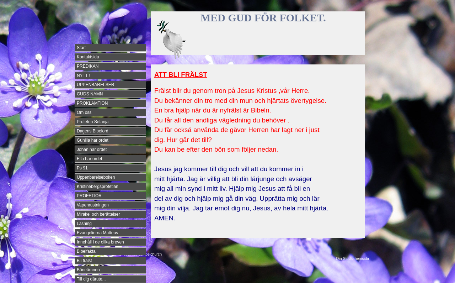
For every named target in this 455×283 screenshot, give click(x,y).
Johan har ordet (92, 149)
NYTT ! (83, 75)
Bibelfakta (86, 251)
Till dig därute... (91, 279)
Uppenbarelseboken (96, 177)
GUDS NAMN (90, 93)
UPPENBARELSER (95, 84)
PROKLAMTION (92, 103)
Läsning (84, 223)
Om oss (84, 112)
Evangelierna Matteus (97, 232)
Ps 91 (82, 168)
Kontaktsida (88, 56)
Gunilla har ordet (92, 140)
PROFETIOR (89, 195)
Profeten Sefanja (92, 121)
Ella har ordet (89, 158)
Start (81, 47)
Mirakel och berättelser (98, 214)
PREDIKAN (87, 66)
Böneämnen (88, 269)
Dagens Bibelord (92, 131)
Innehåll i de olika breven (100, 242)
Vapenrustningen (93, 205)
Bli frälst (84, 260)
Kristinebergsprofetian (97, 186)
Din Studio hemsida (352, 258)
